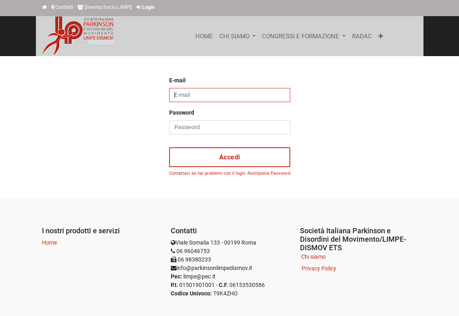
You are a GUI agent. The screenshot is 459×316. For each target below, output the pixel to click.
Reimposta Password (268, 173)
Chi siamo (313, 256)
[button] (380, 36)
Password (181, 112)
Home (49, 242)
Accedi (229, 157)
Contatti (64, 7)
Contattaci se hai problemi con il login (207, 173)
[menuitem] (204, 36)
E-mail (177, 80)
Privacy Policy (319, 268)
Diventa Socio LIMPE (108, 7)
